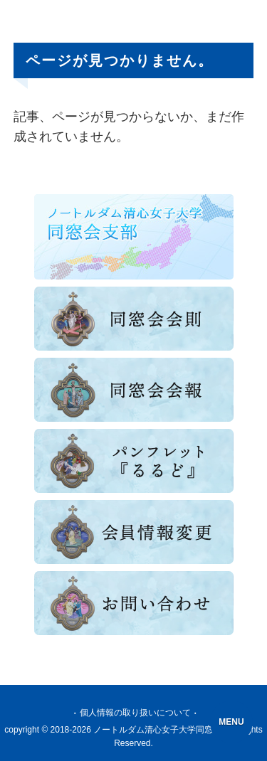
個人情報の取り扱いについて (135, 713)
